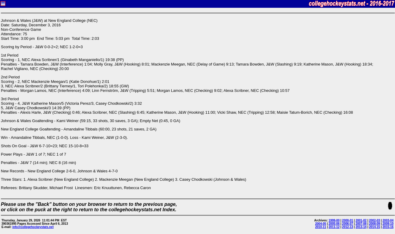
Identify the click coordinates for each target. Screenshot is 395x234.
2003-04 (388, 220)
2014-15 (374, 227)
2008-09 (374, 223)
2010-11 (320, 227)
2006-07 (347, 223)
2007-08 (361, 223)
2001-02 (361, 220)
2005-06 (334, 223)
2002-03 (374, 220)
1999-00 (334, 220)
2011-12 (334, 227)
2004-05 (320, 223)
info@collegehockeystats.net (33, 227)
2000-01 (347, 220)
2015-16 (388, 227)
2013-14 (361, 227)
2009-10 (388, 223)
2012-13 (347, 227)
